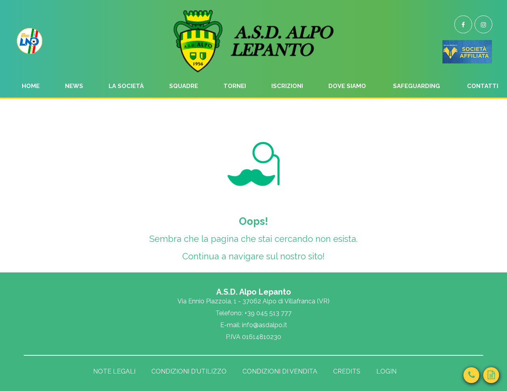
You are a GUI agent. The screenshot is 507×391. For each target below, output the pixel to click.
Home (31, 86)
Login (386, 371)
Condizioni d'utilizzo (189, 371)
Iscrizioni (287, 86)
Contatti (482, 86)
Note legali (114, 371)
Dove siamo (347, 86)
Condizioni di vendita (279, 371)
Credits (346, 371)
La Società (126, 86)
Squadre (183, 86)
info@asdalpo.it (264, 325)
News (74, 86)
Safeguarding (416, 86)
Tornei (234, 86)
